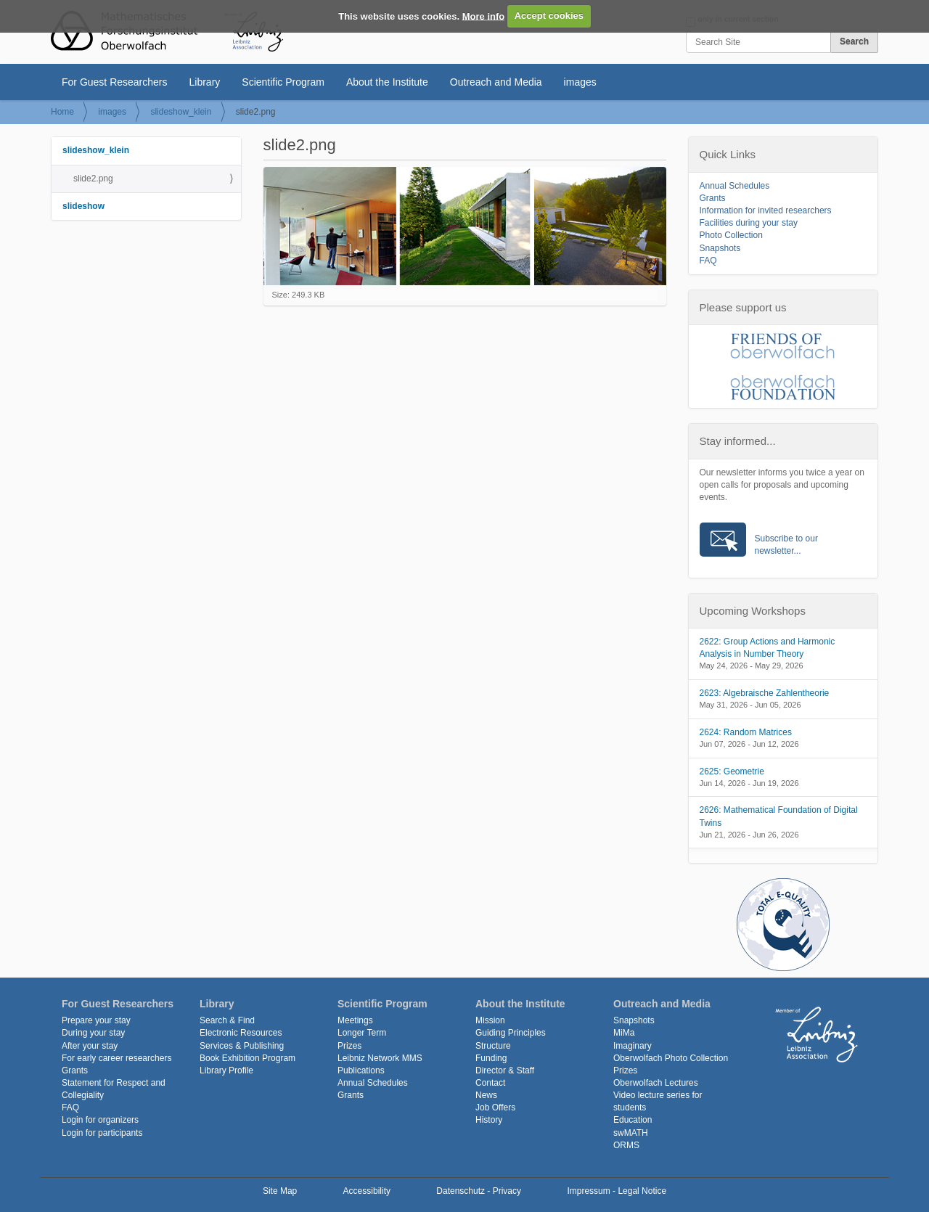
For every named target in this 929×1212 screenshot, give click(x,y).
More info (483, 15)
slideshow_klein (180, 112)
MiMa (623, 1033)
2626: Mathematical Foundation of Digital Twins (779, 816)
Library (205, 82)
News (486, 1095)
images (580, 82)
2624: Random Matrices (746, 732)
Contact (490, 1083)
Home (62, 112)
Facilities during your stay (749, 223)
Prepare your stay (96, 1020)
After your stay (90, 1046)
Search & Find (227, 1020)
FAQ (708, 260)
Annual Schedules (735, 186)
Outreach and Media (496, 82)
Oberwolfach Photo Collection (670, 1058)
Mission (490, 1020)
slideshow (83, 206)
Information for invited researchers (766, 210)
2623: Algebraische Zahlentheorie (765, 693)
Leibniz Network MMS (379, 1058)
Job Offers (495, 1107)
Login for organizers (100, 1120)
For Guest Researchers (115, 82)
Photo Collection (731, 235)
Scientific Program (283, 82)
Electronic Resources (241, 1033)
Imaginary (632, 1046)
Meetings (355, 1020)
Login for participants (102, 1133)
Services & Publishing (242, 1046)
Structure (493, 1046)
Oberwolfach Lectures (655, 1083)
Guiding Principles (510, 1033)
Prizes (349, 1046)
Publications (361, 1070)
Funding (491, 1058)
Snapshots (720, 248)
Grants (713, 198)
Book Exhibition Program (247, 1058)
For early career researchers (116, 1058)
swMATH (630, 1133)
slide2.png (93, 178)
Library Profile (226, 1070)
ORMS (626, 1145)
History (488, 1120)
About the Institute (387, 82)
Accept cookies (549, 15)
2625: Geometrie (732, 771)
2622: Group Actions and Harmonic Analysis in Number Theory (767, 647)
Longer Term (361, 1033)
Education (632, 1120)
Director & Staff (504, 1070)
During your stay (93, 1033)
